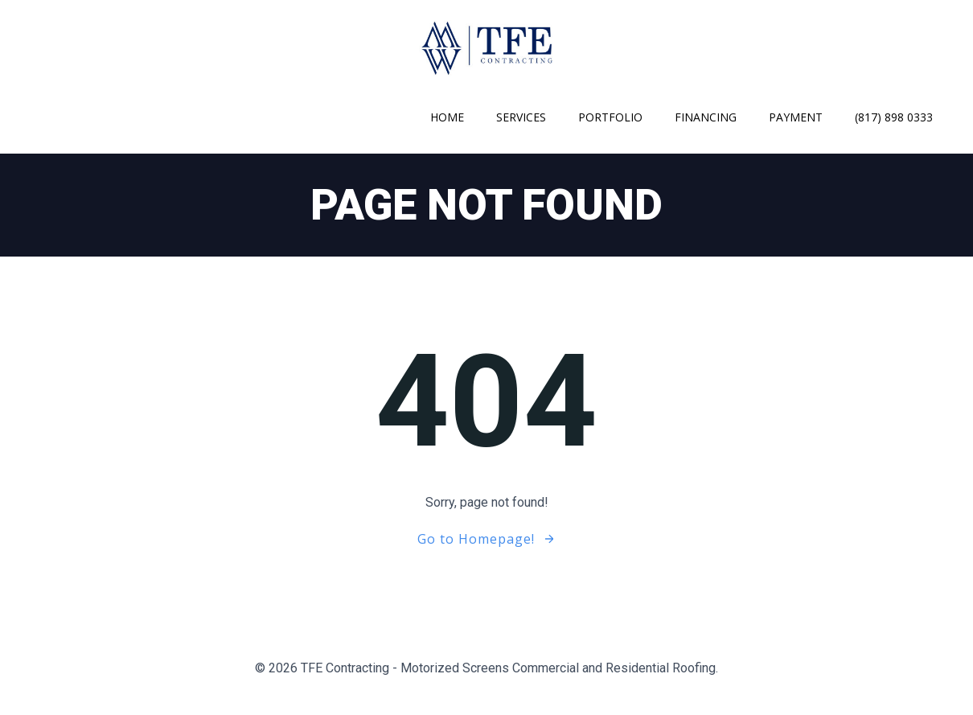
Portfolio (610, 117)
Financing (706, 117)
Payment (796, 117)
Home (447, 117)
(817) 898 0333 (894, 117)
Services (521, 117)
